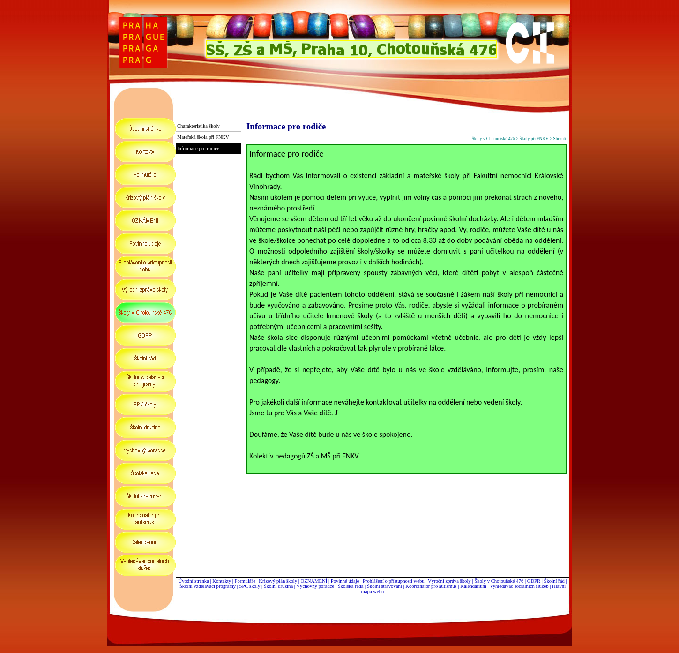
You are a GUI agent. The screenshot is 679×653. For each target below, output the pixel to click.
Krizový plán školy (278, 581)
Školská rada (351, 586)
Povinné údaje (345, 581)
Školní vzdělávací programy (207, 586)
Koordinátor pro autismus (431, 586)
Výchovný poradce (315, 586)
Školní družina (278, 586)
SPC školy (250, 586)
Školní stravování (384, 586)
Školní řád (554, 581)
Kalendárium (473, 586)
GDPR (533, 581)
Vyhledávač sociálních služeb (519, 586)
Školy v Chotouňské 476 (498, 581)
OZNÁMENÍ (314, 581)
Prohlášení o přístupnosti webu (394, 581)
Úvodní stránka (193, 581)
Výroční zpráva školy (449, 581)
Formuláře (244, 581)
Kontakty (222, 581)
